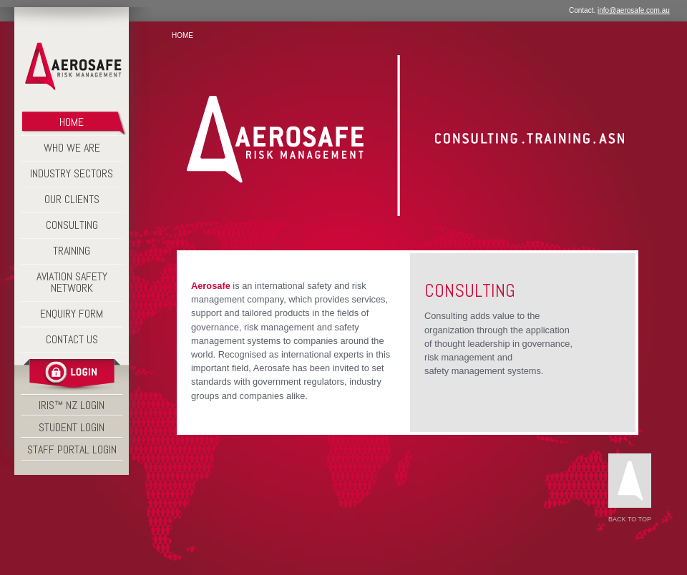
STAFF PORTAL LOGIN (72, 449)
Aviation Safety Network (71, 282)
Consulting (72, 224)
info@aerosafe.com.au (634, 10)
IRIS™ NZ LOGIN (71, 405)
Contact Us (72, 339)
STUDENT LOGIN (71, 427)
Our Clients (71, 199)
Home (182, 35)
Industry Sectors (71, 173)
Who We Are (72, 147)
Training (71, 250)
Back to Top (629, 488)
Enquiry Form (71, 313)
